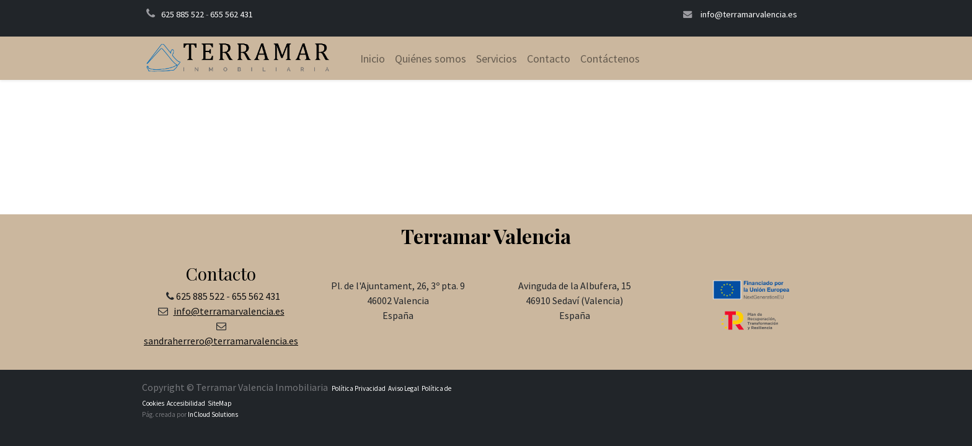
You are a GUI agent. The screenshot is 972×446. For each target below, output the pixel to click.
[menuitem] (372, 58)
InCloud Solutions (213, 414)
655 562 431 (231, 14)
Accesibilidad (185, 403)
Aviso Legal (403, 388)
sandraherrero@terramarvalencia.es (221, 340)
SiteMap (219, 403)
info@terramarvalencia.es (748, 14)
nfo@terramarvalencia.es (230, 311)
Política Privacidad (359, 388)
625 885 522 (182, 14)
